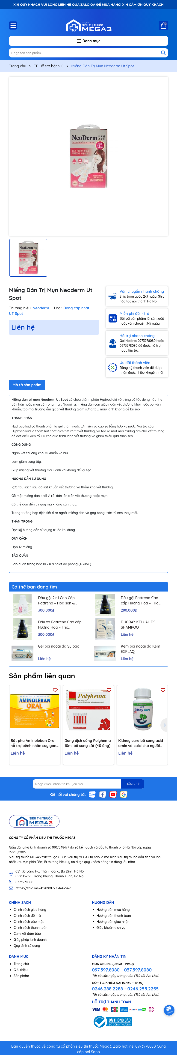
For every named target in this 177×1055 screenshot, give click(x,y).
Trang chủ (21, 964)
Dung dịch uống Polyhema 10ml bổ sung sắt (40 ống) (88, 743)
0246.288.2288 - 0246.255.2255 (125, 989)
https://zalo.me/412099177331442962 (43, 888)
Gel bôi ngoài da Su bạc (58, 646)
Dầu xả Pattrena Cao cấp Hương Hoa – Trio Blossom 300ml (60, 625)
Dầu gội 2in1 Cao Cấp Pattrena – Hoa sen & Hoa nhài (56, 600)
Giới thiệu (21, 970)
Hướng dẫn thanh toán (114, 916)
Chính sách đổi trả (27, 916)
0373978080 (24, 882)
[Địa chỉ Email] (88, 784)
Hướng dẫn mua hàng (113, 910)
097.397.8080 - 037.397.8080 (122, 970)
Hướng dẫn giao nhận (113, 922)
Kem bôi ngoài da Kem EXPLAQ (140, 649)
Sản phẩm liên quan (42, 675)
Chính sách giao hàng (30, 910)
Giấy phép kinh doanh (30, 940)
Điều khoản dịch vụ (111, 928)
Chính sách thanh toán (30, 928)
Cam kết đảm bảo (27, 934)
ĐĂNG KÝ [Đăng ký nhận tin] (132, 784)
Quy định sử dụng (27, 946)
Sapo (95, 1051)
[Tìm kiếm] (163, 52)
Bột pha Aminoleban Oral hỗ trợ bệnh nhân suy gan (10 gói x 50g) (33, 743)
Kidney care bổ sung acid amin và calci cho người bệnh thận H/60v (140, 743)
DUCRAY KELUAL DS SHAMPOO (138, 624)
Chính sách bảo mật (29, 922)
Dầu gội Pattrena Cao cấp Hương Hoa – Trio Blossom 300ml (139, 600)
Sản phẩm (21, 976)
